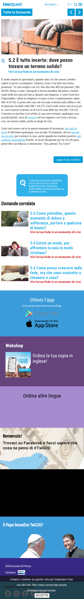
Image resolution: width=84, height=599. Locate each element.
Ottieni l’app (42, 300)
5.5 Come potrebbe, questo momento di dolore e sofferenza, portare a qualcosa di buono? (55, 220)
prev (71, 12)
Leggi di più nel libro (68, 159)
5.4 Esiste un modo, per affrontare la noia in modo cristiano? (51, 248)
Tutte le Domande (17, 12)
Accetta (42, 595)
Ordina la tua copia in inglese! (53, 358)
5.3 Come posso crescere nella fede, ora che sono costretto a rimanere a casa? (56, 273)
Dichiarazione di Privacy (18, 566)
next (79, 12)
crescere (32, 117)
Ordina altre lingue (42, 396)
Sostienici (11, 572)
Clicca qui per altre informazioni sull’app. (42, 305)
